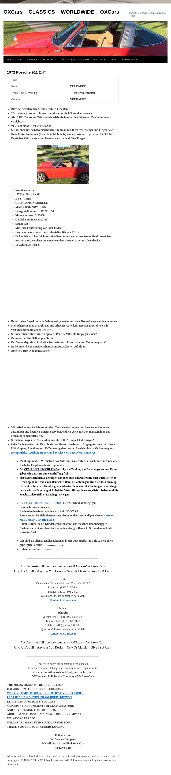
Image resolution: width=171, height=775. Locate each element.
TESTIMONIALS (128, 59)
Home (10, 59)
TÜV (95, 59)
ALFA (20, 59)
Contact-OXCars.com (63, 600)
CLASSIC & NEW (66, 59)
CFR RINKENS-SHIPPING (45, 502)
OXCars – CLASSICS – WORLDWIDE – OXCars (61, 12)
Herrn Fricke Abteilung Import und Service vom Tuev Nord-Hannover (53, 452)
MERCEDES (47, 59)
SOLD (104, 59)
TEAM (114, 59)
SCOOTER (83, 59)
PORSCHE (31, 59)
